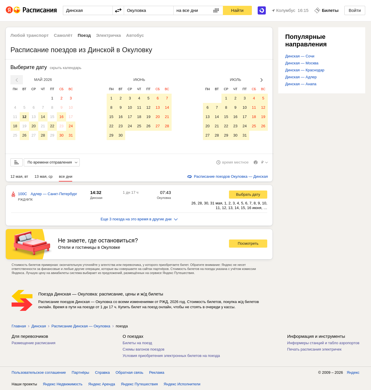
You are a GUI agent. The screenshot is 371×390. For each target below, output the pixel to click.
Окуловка (164, 197)
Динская (96, 197)
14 (43, 117)
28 (43, 135)
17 (71, 117)
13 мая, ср (43, 176)
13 (34, 117)
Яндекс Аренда (101, 384)
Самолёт (63, 35)
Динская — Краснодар (304, 70)
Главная (19, 326)
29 (52, 135)
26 (24, 135)
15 (52, 117)
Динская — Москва (302, 63)
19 (24, 126)
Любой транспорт (29, 35)
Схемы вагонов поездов (143, 349)
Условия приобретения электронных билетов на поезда (171, 355)
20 (34, 126)
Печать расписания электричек (314, 349)
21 (43, 126)
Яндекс (353, 372)
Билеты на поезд (137, 343)
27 (34, 135)
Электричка (108, 35)
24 (71, 126)
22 (52, 126)
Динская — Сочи (299, 56)
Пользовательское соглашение (39, 372)
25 (15, 135)
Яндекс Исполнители (182, 384)
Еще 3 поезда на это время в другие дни (139, 219)
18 (15, 126)
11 (15, 117)
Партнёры (80, 372)
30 (61, 135)
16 (61, 117)
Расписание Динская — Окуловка (80, 326)
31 (71, 135)
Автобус (135, 35)
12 (24, 117)
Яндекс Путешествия (139, 384)
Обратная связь (129, 372)
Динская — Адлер (301, 77)
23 (61, 126)
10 (71, 107)
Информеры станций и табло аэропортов (323, 343)
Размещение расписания (33, 343)
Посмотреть (248, 243)
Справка (102, 372)
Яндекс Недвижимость (63, 384)
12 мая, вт (19, 176)
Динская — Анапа (301, 84)
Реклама (156, 372)
